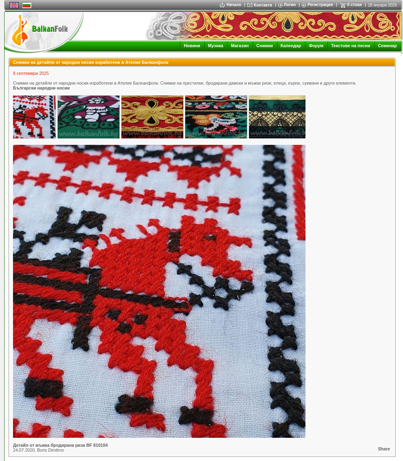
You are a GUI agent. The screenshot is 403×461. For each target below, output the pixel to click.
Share (384, 448)
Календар (291, 45)
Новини (192, 45)
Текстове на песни (350, 45)
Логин (290, 4)
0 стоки (354, 4)
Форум (316, 45)
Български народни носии (41, 87)
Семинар (387, 45)
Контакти (263, 5)
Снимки (264, 45)
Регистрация (320, 4)
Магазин (240, 45)
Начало (230, 4)
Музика (215, 45)
